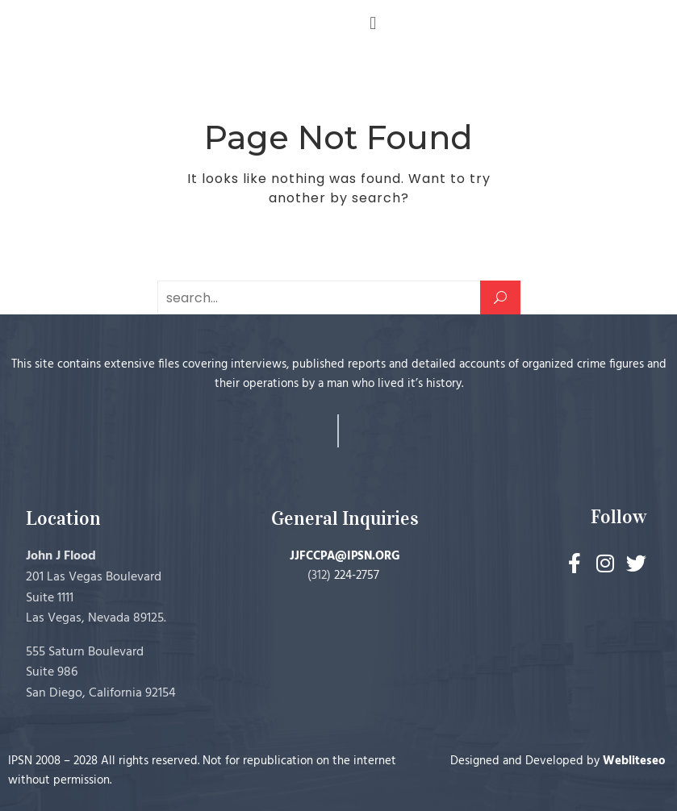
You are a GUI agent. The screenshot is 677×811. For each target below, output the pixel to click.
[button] (373, 23)
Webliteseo (634, 761)
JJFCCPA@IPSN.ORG (345, 556)
